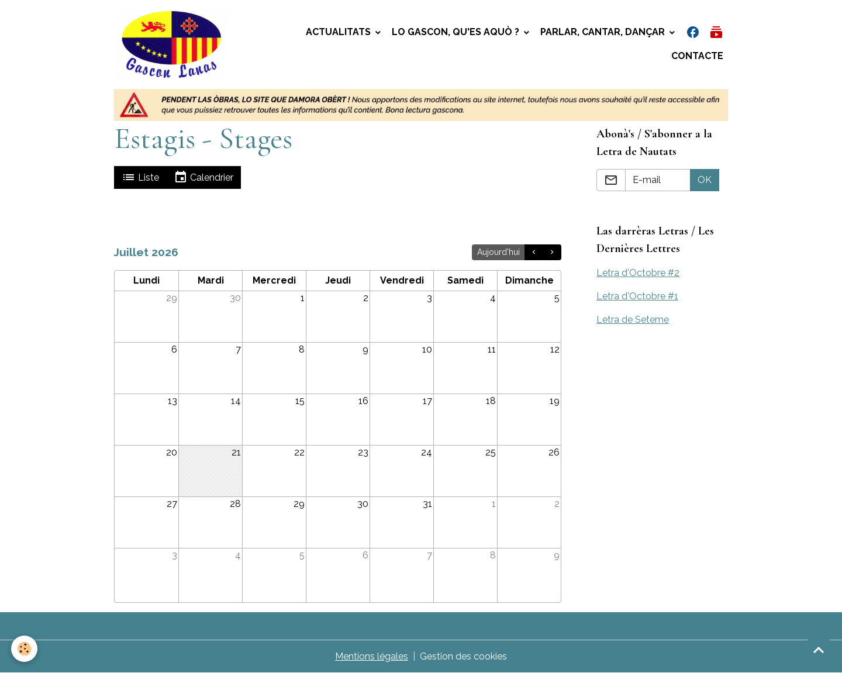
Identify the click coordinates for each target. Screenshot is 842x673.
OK (705, 179)
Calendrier (203, 177)
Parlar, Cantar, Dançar (603, 31)
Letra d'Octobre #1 (637, 296)
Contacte (697, 55)
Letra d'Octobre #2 (637, 272)
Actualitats (339, 31)
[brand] (174, 44)
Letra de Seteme (632, 319)
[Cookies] (25, 649)
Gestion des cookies (463, 656)
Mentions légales (371, 656)
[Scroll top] (818, 649)
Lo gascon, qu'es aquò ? (457, 31)
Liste (140, 177)
